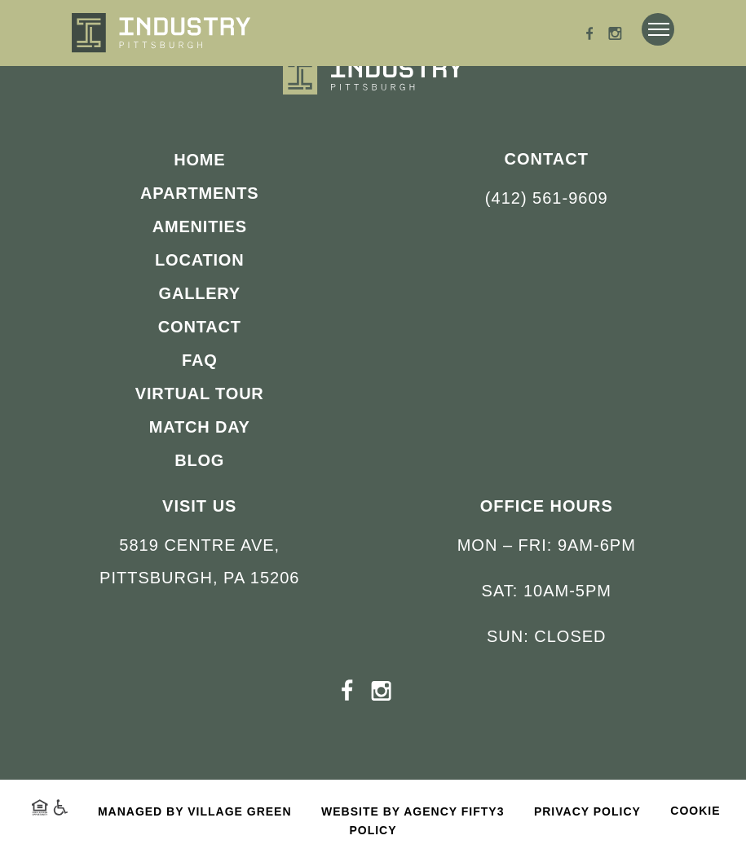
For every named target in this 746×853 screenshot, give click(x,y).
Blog (199, 460)
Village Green (239, 811)
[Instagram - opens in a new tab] (615, 35)
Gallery (200, 293)
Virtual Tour (199, 393)
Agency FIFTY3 (454, 811)
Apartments (199, 193)
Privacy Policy (587, 811)
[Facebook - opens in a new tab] (590, 35)
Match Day (199, 427)
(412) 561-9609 (546, 198)
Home (199, 160)
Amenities (199, 226)
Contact (199, 327)
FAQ (200, 360)
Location (199, 260)
